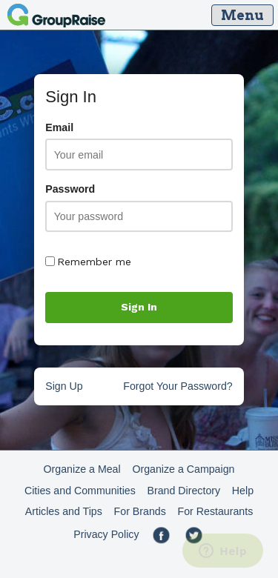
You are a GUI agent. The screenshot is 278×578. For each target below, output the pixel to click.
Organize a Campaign (183, 469)
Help (243, 490)
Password (70, 189)
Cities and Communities (80, 490)
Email (59, 127)
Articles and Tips (63, 511)
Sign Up (63, 386)
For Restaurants (216, 511)
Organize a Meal (82, 469)
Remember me (88, 262)
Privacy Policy (106, 534)
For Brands (140, 511)
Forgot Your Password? (177, 386)
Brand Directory (184, 490)
